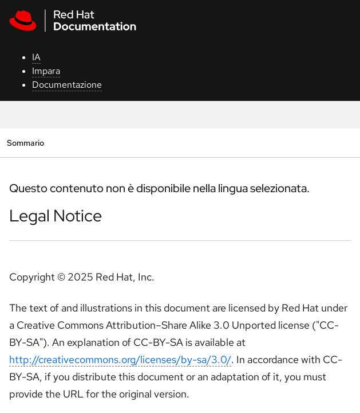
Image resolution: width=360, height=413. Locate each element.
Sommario (25, 142)
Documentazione (67, 85)
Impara (46, 71)
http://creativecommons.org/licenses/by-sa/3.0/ (120, 359)
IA (36, 57)
